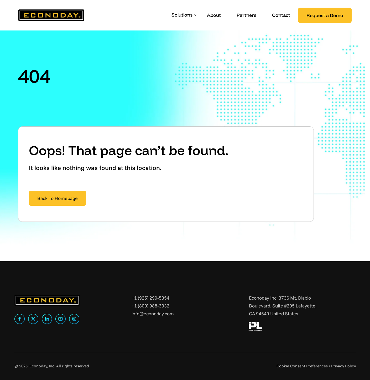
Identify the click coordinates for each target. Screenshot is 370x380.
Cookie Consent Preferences (302, 365)
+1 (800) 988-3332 (150, 306)
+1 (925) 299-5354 (150, 298)
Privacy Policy (343, 365)
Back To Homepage (57, 198)
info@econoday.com (153, 314)
